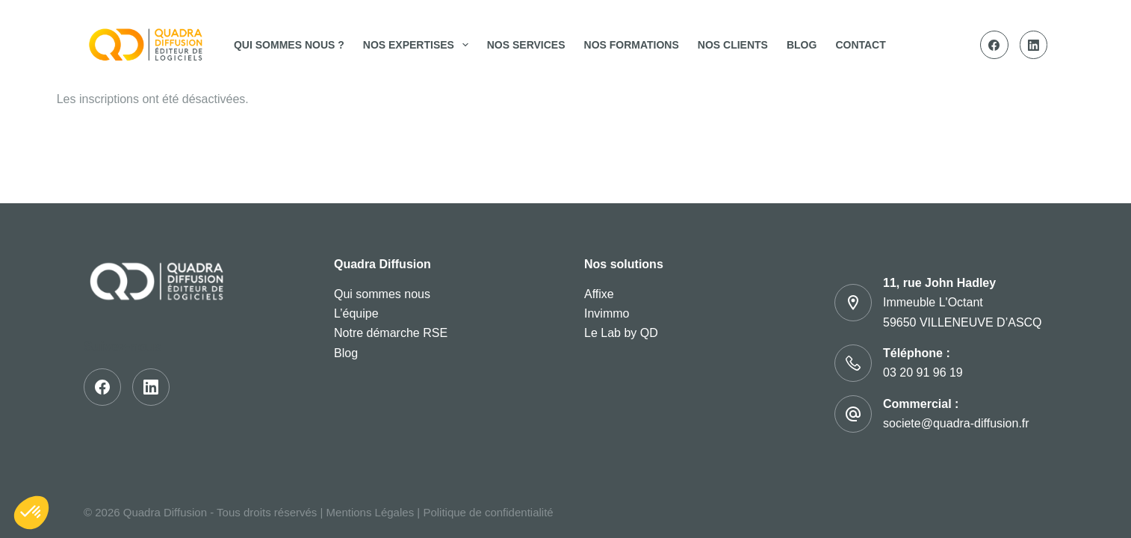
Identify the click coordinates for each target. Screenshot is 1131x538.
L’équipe (356, 313)
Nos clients (733, 45)
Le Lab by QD (621, 333)
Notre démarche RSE (390, 333)
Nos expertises (418, 45)
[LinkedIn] (1034, 45)
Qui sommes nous (382, 294)
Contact (860, 45)
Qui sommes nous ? (289, 45)
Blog (802, 45)
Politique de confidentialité (488, 512)
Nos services (526, 45)
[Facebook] (994, 45)
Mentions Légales (370, 512)
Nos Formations (631, 45)
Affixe (599, 294)
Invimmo (606, 313)
